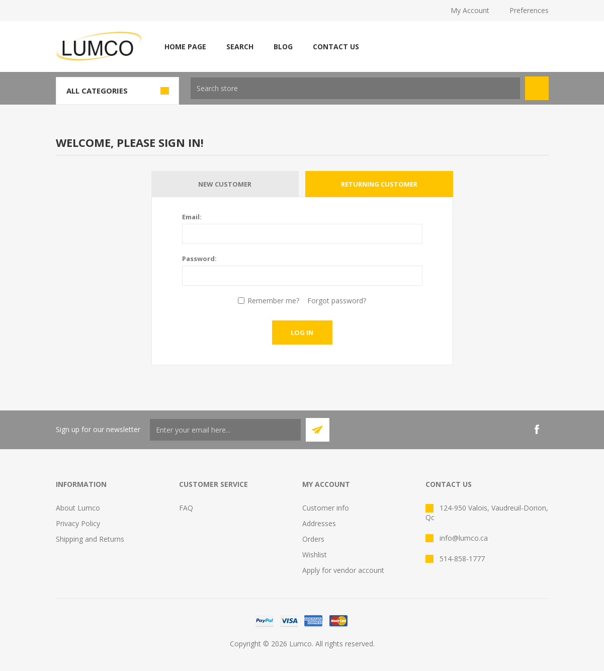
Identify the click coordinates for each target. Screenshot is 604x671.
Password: (199, 258)
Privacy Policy (78, 523)
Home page (185, 46)
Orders (313, 539)
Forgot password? (336, 300)
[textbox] (355, 88)
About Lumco (78, 508)
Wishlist (314, 554)
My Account (470, 10)
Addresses (319, 523)
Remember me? (273, 300)
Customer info (325, 508)
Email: (192, 216)
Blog (283, 46)
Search (239, 46)
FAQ (186, 508)
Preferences (529, 10)
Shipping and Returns (90, 539)
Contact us (336, 46)
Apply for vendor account (343, 570)
